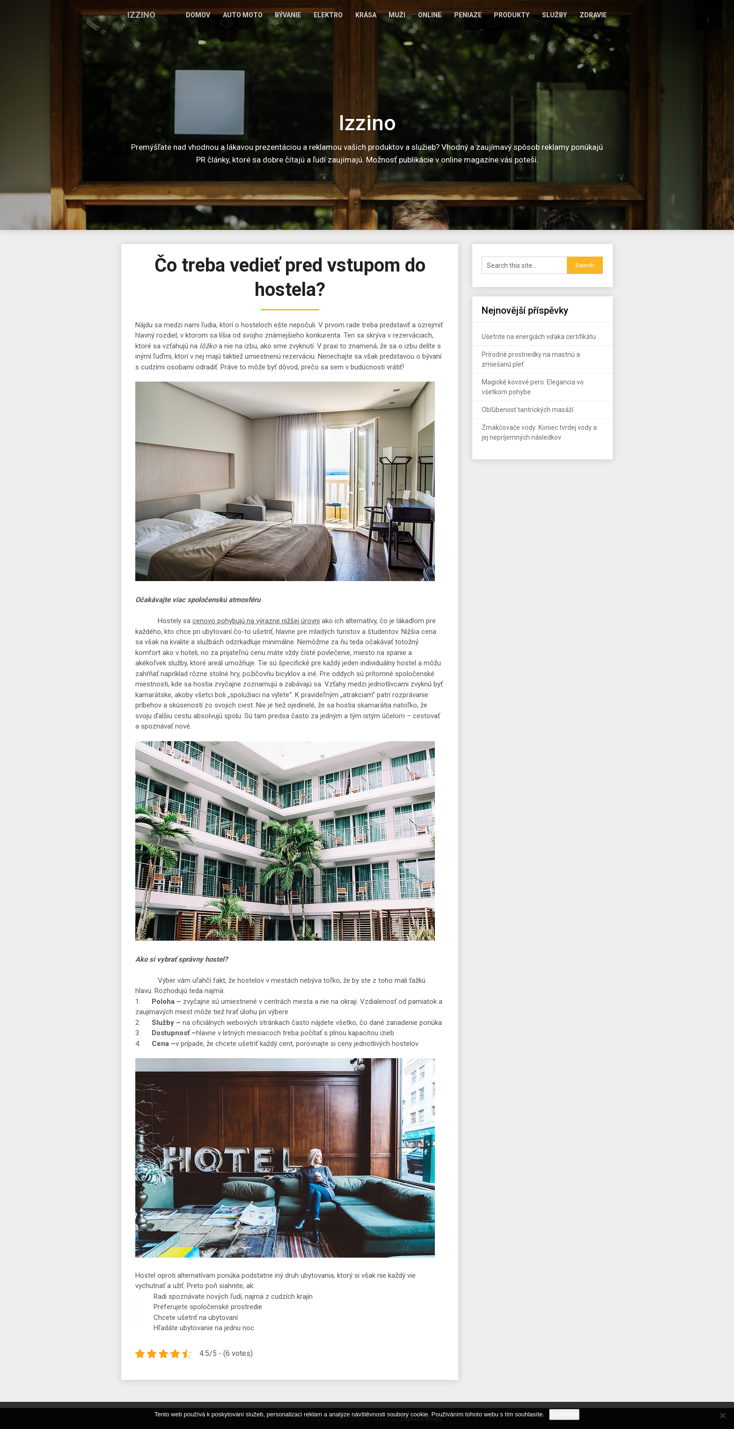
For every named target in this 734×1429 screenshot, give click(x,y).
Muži (414, 15)
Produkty (519, 15)
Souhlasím (564, 1414)
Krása (385, 15)
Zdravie (594, 15)
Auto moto (272, 15)
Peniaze (478, 15)
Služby (559, 15)
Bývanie (314, 15)
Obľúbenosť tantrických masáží (527, 409)
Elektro (351, 15)
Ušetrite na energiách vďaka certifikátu (539, 336)
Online (443, 15)
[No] (722, 1415)
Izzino (141, 15)
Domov (231, 15)
